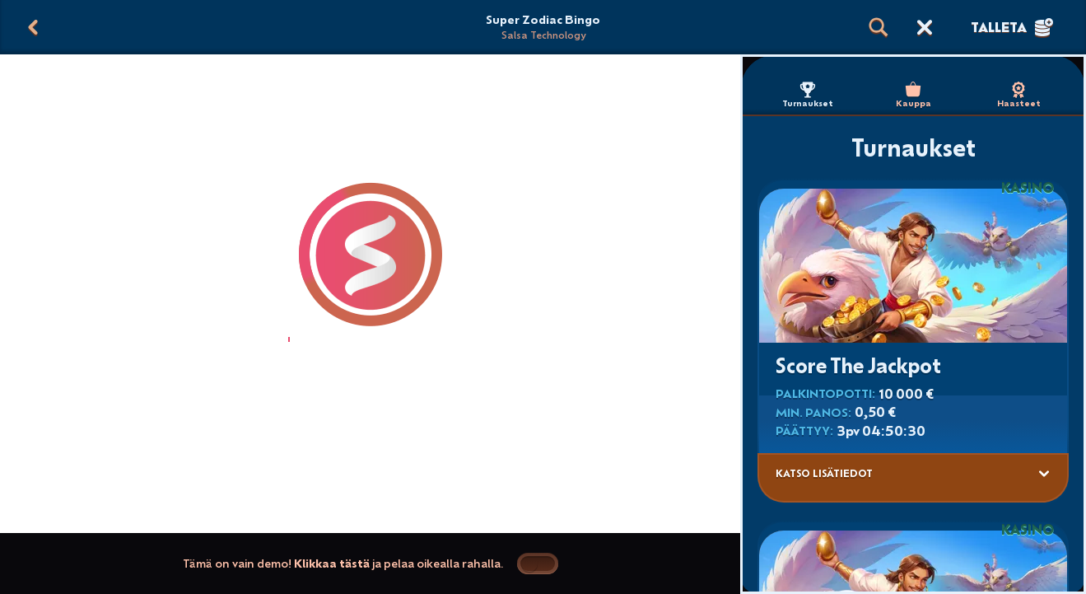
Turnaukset (807, 95)
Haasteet (1019, 95)
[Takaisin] (33, 27)
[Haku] (878, 27)
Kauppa (913, 95)
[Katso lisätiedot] (1044, 473)
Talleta (1012, 27)
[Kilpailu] (924, 27)
